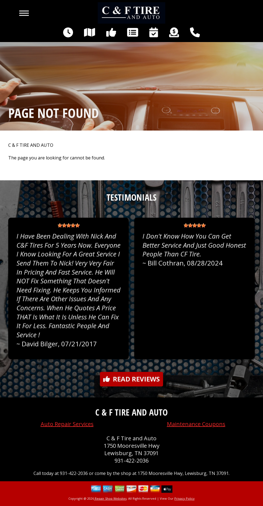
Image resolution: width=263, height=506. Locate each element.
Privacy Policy (184, 498)
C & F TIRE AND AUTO (30, 145)
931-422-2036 (131, 460)
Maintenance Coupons (196, 424)
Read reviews (131, 378)
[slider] (69, 225)
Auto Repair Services (67, 424)
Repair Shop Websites (110, 498)
